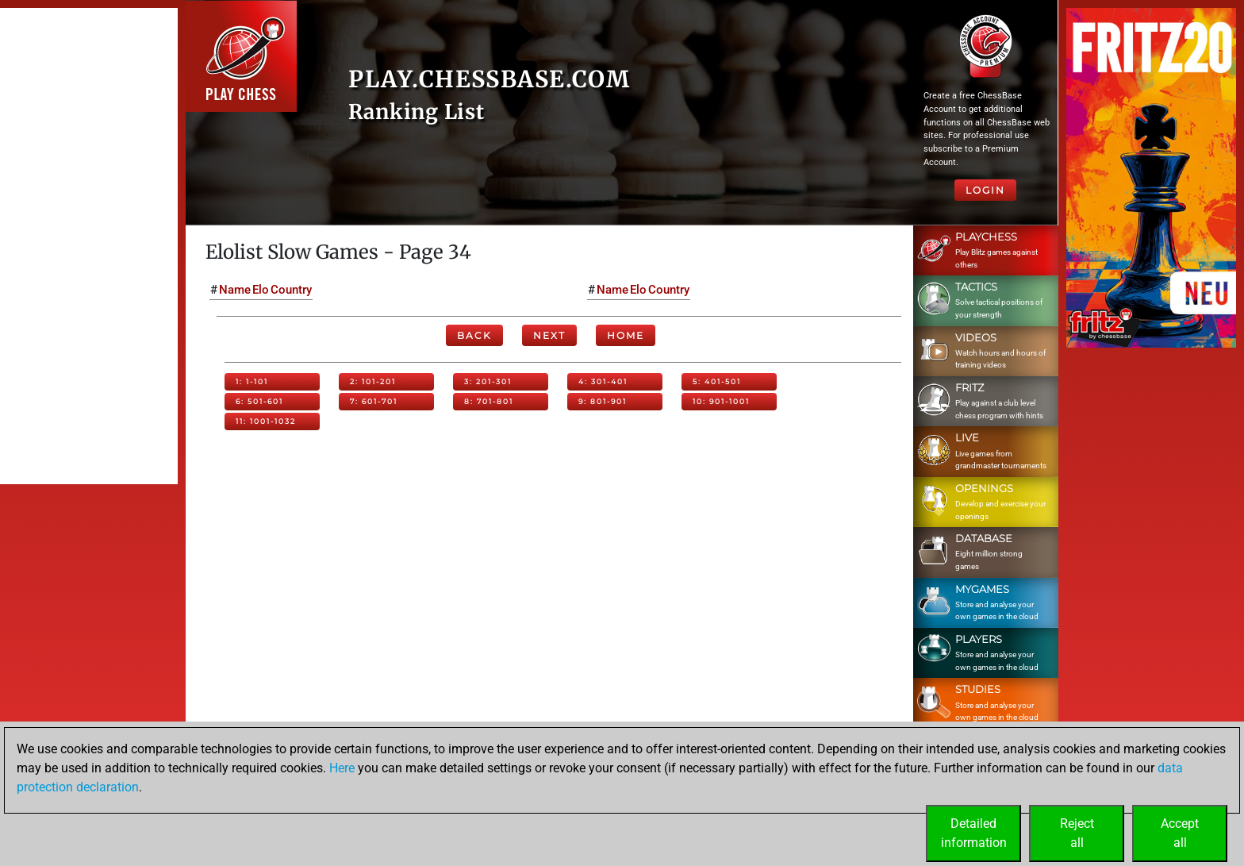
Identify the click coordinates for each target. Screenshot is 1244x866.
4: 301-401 (603, 381)
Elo (260, 290)
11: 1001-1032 (266, 421)
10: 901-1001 (721, 401)
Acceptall (1180, 833)
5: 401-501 (717, 381)
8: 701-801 (488, 401)
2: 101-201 (373, 381)
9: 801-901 (602, 401)
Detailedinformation (974, 833)
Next (549, 335)
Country (291, 290)
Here (342, 768)
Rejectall (1077, 833)
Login (985, 190)
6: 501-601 (259, 401)
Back (474, 335)
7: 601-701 (373, 401)
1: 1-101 (252, 381)
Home (625, 335)
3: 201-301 (488, 381)
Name (235, 290)
